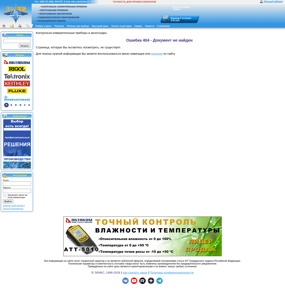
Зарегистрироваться (13, 208)
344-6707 (58, 2)
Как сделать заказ (135, 272)
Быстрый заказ (100, 26)
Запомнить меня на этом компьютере (17, 196)
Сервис (138, 26)
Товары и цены (43, 26)
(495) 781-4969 (46, 2)
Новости (149, 26)
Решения (59, 26)
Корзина (175, 18)
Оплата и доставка (121, 26)
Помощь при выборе (78, 26)
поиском (156, 53)
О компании (163, 26)
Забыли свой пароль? (14, 205)
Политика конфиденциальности (172, 272)
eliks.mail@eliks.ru (80, 2)
